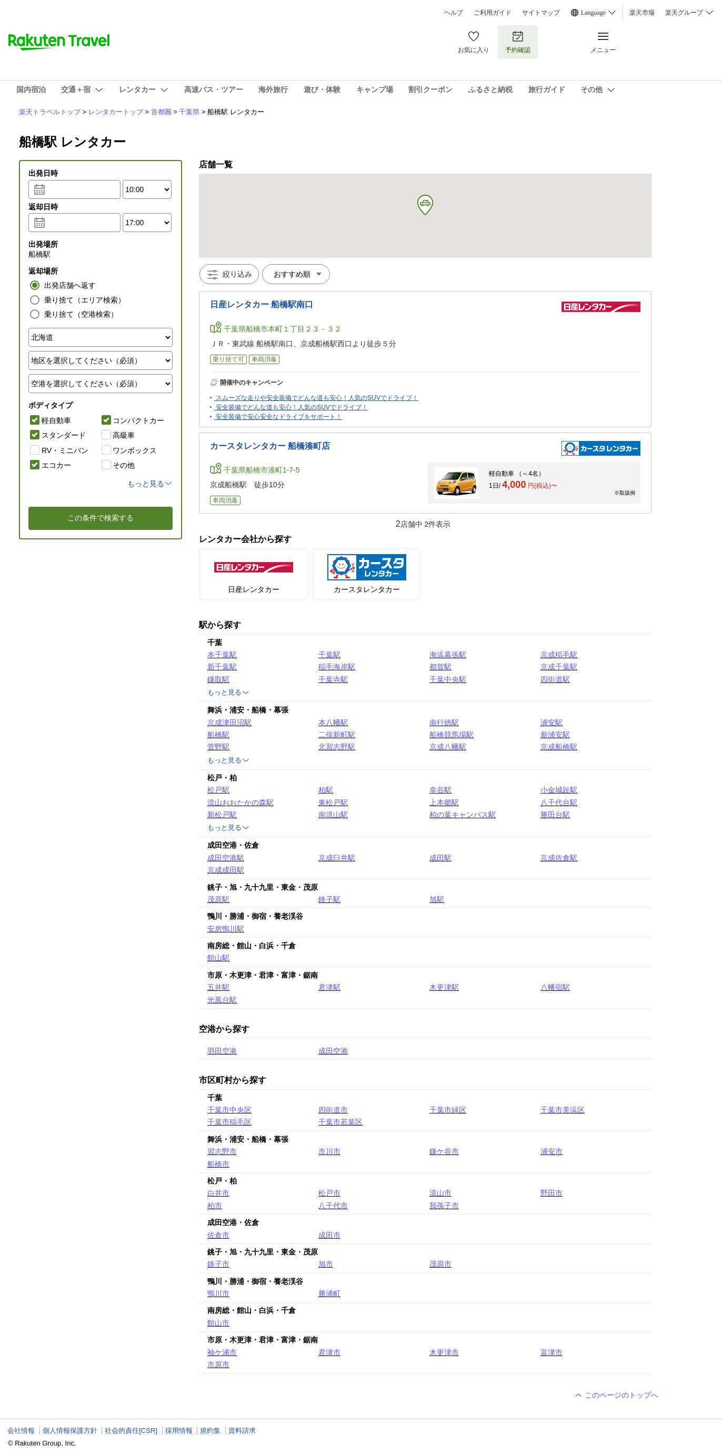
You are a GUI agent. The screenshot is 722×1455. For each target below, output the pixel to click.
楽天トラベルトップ (50, 112)
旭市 (325, 1264)
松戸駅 (218, 790)
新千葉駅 (222, 667)
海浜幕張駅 (447, 654)
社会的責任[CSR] (131, 1430)
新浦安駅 (555, 734)
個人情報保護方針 (70, 1430)
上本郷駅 (444, 802)
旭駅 (436, 899)
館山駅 (218, 958)
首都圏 (161, 112)
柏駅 (325, 790)
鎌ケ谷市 (444, 1151)
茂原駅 (218, 899)
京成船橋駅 (558, 746)
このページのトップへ (616, 1395)
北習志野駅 (336, 746)
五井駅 (218, 987)
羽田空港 (222, 1051)
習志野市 (222, 1151)
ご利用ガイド (493, 12)
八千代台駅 (558, 802)
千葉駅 (329, 654)
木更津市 (444, 1352)
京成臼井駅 (336, 858)
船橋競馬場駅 (451, 734)
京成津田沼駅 (229, 722)
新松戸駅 (222, 814)
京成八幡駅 (447, 746)
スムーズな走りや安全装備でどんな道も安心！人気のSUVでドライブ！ (317, 398)
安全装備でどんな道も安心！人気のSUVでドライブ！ (292, 407)
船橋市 (218, 1164)
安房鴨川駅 (225, 929)
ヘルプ (453, 12)
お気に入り (473, 42)
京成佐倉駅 (558, 858)
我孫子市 (444, 1205)
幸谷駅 (440, 790)
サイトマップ (541, 12)
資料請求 (242, 1430)
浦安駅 (551, 722)
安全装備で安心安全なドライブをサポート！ (279, 416)
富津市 (551, 1352)
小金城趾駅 (558, 790)
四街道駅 (555, 679)
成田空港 (333, 1051)
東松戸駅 (333, 802)
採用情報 (179, 1430)
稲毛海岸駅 (336, 667)
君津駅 (329, 987)
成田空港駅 (225, 858)
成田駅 (440, 858)
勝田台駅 (555, 814)
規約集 (210, 1430)
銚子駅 (329, 899)
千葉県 (189, 112)
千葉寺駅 (333, 679)
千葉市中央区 (229, 1110)
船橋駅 (218, 734)
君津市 (329, 1352)
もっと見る (228, 692)
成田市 (329, 1235)
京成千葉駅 (558, 667)
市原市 (218, 1364)
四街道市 (333, 1110)
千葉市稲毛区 (229, 1122)
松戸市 (329, 1193)
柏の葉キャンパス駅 (462, 814)
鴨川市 (218, 1293)
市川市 (329, 1151)
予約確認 (517, 42)
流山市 (440, 1193)
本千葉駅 (222, 654)
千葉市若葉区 (340, 1122)
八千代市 (333, 1205)
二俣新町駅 (336, 734)
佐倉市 (218, 1235)
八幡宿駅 (555, 987)
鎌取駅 (218, 679)
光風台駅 (222, 1000)
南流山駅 (333, 814)
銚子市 (218, 1264)
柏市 (214, 1205)
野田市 (551, 1193)
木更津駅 (444, 987)
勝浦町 (329, 1293)
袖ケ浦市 (222, 1352)
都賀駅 (440, 667)
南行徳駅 (444, 722)
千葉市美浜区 (562, 1110)
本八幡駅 (333, 722)
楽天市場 (642, 12)
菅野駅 (218, 746)
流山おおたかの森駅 (240, 802)
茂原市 (440, 1264)
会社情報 (21, 1430)
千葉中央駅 (447, 679)
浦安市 (551, 1151)
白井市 (218, 1193)
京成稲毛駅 (558, 654)
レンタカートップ (115, 112)
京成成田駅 (225, 870)
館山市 (218, 1323)
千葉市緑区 (447, 1110)
